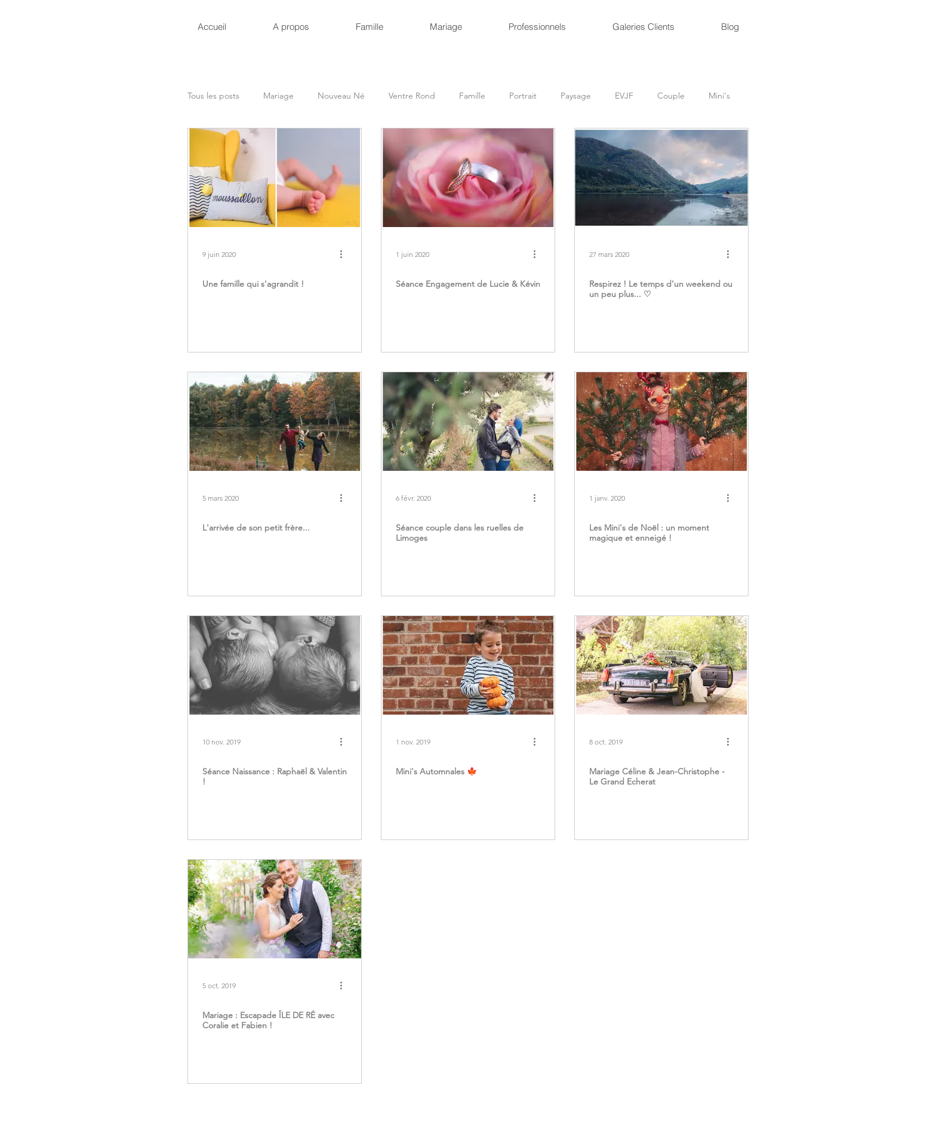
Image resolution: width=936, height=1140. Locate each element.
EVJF (624, 96)
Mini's (719, 96)
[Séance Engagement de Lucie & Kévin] (468, 177)
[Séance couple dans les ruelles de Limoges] (468, 421)
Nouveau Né (341, 96)
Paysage (576, 96)
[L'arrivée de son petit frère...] (274, 421)
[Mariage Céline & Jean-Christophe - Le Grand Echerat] (661, 665)
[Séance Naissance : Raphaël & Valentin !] (274, 665)
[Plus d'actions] (345, 254)
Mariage (278, 96)
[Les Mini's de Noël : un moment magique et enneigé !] (661, 421)
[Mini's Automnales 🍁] (468, 665)
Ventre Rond (412, 96)
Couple (671, 96)
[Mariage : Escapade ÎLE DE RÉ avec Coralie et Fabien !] (274, 909)
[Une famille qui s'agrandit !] (274, 177)
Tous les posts (213, 96)
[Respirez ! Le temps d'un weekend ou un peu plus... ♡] (661, 177)
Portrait (523, 96)
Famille (472, 96)
